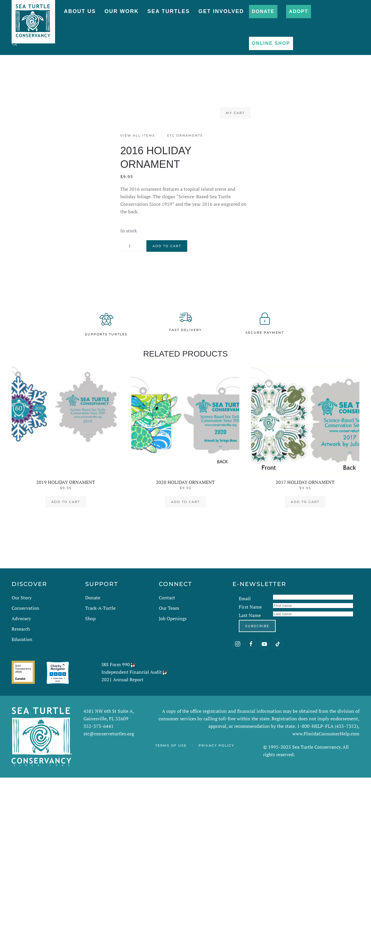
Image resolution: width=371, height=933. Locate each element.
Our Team (169, 608)
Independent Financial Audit (131, 672)
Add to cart (166, 246)
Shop (90, 618)
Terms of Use (171, 745)
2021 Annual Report (122, 679)
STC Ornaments (185, 135)
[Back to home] (33, 19)
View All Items (137, 135)
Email (245, 598)
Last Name (250, 615)
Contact (167, 597)
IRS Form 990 (115, 664)
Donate (263, 11)
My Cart (235, 113)
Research (21, 629)
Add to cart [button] (65, 502)
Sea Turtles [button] (168, 11)
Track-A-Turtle (100, 608)
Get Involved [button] (221, 11)
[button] (14, 43)
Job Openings (173, 618)
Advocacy (21, 618)
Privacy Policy (216, 745)
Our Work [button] (121, 11)
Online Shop (271, 43)
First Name (250, 607)
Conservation (25, 608)
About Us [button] (80, 11)
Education (22, 639)
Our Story (22, 597)
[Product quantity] (131, 246)
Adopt (298, 11)
